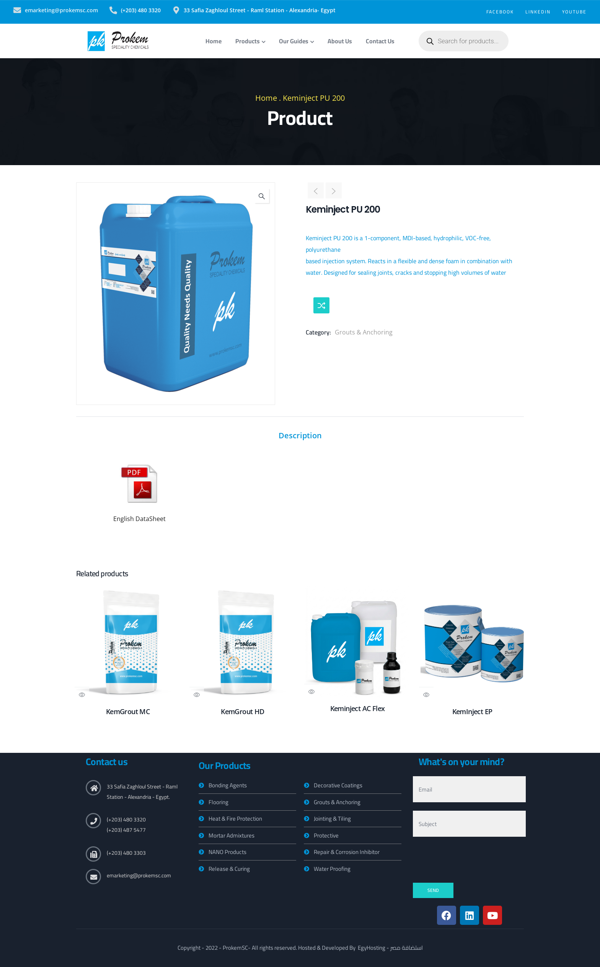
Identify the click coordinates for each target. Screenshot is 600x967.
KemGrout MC (128, 711)
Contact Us (380, 41)
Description (300, 435)
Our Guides (296, 41)
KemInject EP (472, 711)
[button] (261, 195)
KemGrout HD (242, 711)
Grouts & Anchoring (364, 332)
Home (213, 41)
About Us (340, 41)
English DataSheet (139, 519)
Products (250, 41)
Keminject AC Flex (357, 708)
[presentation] (471, 860)
